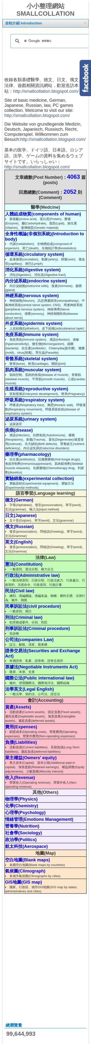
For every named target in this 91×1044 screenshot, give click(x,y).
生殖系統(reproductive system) (36, 388)
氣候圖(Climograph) (25, 871)
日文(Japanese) (21, 515)
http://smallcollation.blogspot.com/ (46, 91)
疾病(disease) (19, 430)
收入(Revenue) (20, 777)
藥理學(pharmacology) (28, 454)
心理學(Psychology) (25, 812)
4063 (73, 176)
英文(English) (19, 542)
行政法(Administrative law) (32, 575)
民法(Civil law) (19, 590)
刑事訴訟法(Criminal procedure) (37, 628)
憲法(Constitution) (23, 564)
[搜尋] (49, 41)
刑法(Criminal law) (23, 617)
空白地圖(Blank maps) (27, 860)
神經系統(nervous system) (32, 295)
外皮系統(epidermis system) (33, 323)
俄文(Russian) (19, 526)
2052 (70, 191)
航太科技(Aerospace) (26, 846)
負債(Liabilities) (21, 742)
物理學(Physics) (21, 799)
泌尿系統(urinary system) (31, 419)
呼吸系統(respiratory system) (35, 400)
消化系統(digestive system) (33, 269)
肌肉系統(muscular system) (33, 369)
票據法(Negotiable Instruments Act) (41, 667)
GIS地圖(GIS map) (23, 882)
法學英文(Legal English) (29, 689)
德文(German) (19, 500)
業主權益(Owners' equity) (31, 757)
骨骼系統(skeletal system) (31, 358)
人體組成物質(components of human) (43, 214)
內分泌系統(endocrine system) (36, 281)
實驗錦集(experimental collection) (39, 478)
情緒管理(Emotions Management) (39, 819)
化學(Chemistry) (21, 805)
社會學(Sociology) (23, 832)
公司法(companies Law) (29, 639)
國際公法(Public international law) (39, 678)
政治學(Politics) (21, 839)
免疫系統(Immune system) (31, 334)
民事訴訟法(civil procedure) (33, 606)
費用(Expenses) (21, 726)
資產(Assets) (18, 707)
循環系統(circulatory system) (34, 254)
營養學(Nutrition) (22, 826)
